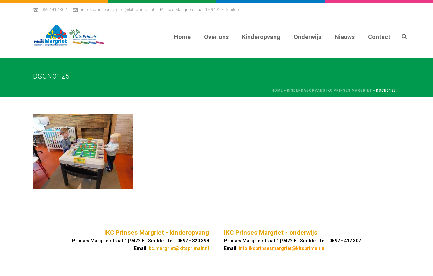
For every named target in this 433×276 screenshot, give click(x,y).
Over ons (216, 36)
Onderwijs (307, 36)
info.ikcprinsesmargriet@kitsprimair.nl (117, 9)
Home (182, 36)
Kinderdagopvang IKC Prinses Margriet (329, 90)
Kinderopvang (261, 36)
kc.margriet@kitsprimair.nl (179, 248)
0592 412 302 (54, 9)
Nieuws (345, 36)
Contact (379, 36)
